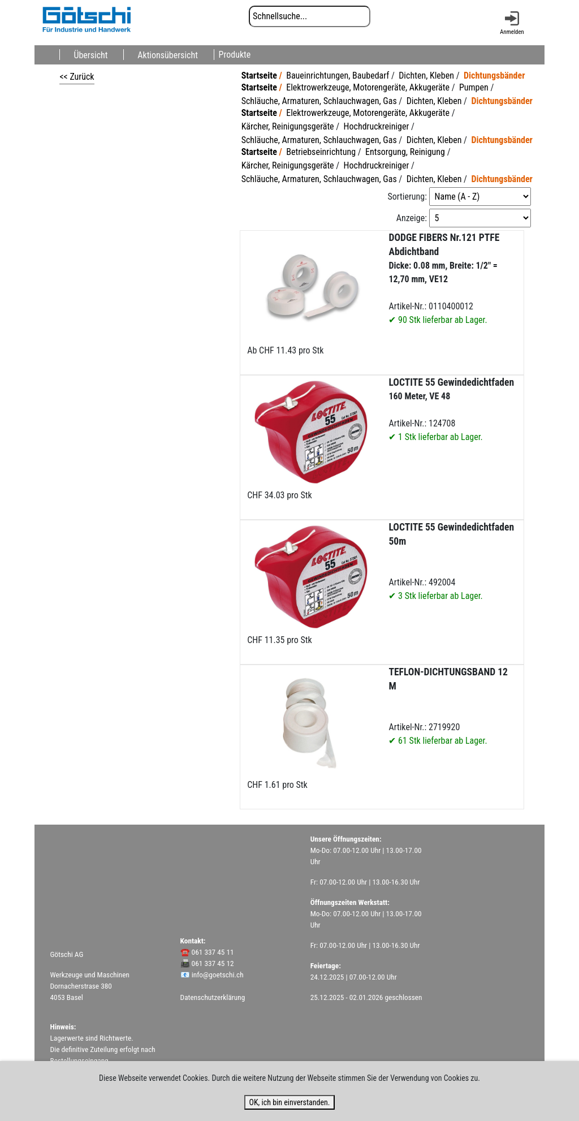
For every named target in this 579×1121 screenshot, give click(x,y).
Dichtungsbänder (494, 75)
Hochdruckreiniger (376, 126)
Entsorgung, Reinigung (405, 151)
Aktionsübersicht (167, 54)
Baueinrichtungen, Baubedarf (337, 75)
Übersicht (90, 54)
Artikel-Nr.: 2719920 (448, 706)
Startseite (259, 75)
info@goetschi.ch (218, 975)
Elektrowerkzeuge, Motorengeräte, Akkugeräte (368, 87)
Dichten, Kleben (426, 75)
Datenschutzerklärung (212, 997)
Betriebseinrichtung (321, 151)
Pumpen (474, 87)
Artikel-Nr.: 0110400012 (443, 278)
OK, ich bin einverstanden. (289, 1102)
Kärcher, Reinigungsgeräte (287, 126)
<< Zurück (76, 76)
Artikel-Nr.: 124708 (451, 409)
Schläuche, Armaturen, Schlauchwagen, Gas (319, 101)
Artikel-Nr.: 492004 (451, 561)
